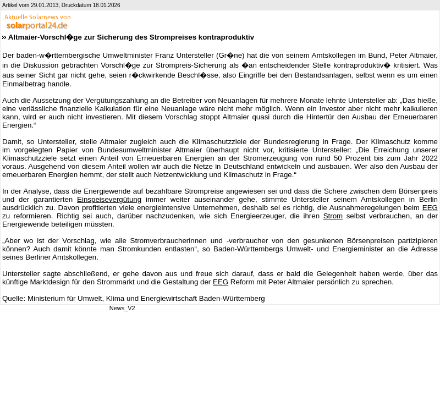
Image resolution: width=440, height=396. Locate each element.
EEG (430, 208)
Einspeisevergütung (109, 199)
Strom (333, 216)
